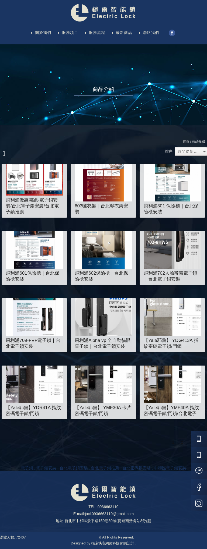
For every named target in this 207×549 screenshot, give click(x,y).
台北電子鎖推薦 (105, 468)
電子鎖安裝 (46, 468)
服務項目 (70, 32)
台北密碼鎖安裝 (136, 468)
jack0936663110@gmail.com (109, 514)
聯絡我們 (151, 32)
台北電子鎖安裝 (74, 468)
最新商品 (124, 32)
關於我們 (43, 32)
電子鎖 (27, 468)
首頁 (186, 141)
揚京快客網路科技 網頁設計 (112, 543)
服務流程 (97, 32)
